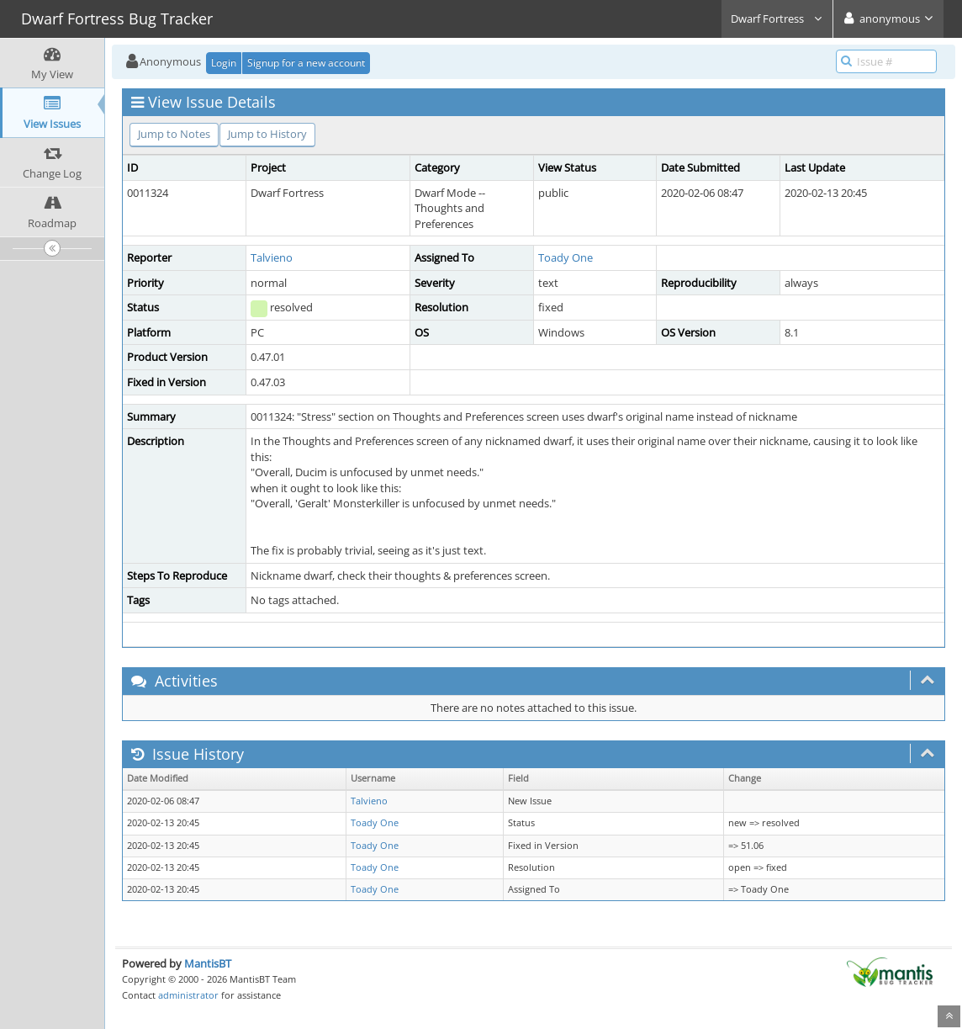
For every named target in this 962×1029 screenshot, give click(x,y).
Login (223, 63)
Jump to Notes (174, 133)
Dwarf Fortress (777, 18)
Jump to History (267, 133)
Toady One (565, 257)
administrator (188, 995)
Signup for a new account (306, 63)
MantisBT (207, 963)
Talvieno (272, 257)
